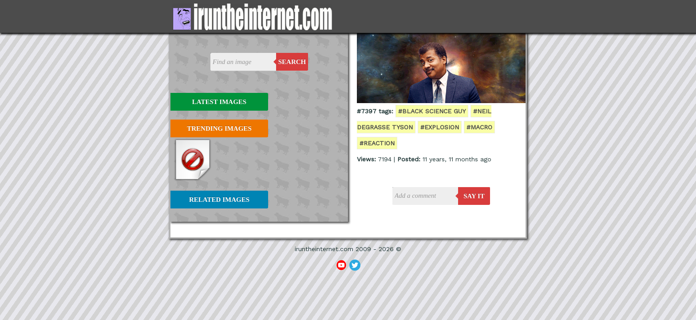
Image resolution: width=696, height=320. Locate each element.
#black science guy (432, 111)
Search (292, 61)
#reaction (377, 143)
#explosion (439, 127)
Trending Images (219, 128)
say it (474, 196)
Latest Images (219, 101)
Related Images (219, 199)
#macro (479, 127)
